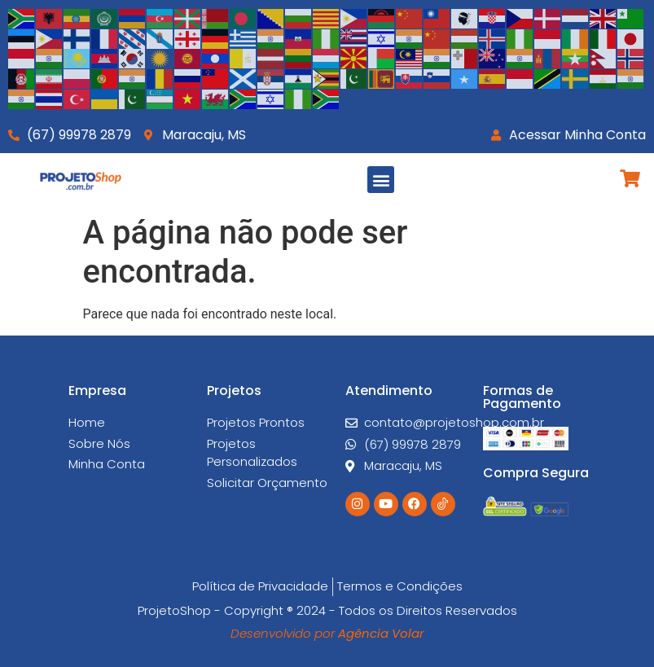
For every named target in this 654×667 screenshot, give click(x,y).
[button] (380, 179)
